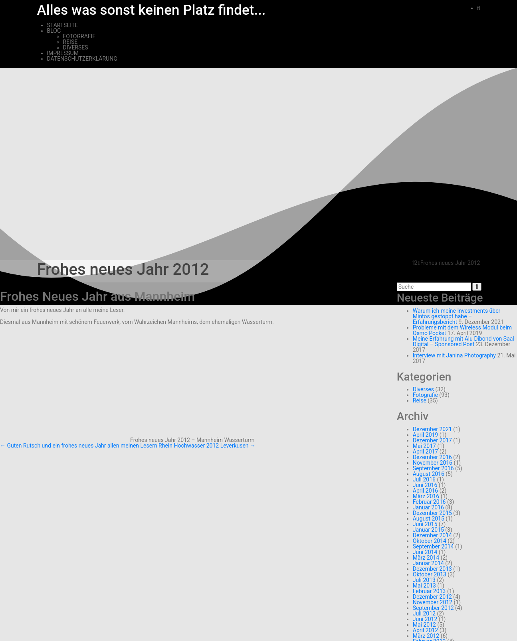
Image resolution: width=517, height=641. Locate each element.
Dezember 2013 (432, 569)
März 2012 (426, 636)
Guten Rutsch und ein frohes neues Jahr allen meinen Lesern (78, 445)
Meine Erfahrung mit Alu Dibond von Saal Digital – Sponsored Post (463, 341)
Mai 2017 (424, 446)
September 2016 (433, 468)
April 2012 (425, 630)
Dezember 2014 (432, 535)
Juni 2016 (425, 485)
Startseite (62, 25)
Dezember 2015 (432, 513)
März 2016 (426, 496)
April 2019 (425, 435)
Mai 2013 (424, 585)
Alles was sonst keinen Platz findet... (151, 10)
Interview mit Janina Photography (454, 355)
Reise (70, 42)
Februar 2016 (429, 502)
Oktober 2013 (429, 574)
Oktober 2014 (429, 541)
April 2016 (425, 490)
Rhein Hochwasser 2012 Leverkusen (207, 445)
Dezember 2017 (432, 440)
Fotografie (79, 36)
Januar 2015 (428, 530)
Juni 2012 (425, 619)
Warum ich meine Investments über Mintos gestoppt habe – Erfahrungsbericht (457, 316)
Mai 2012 (424, 624)
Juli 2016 (424, 479)
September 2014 (433, 546)
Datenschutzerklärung (82, 58)
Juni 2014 (425, 552)
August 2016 (428, 474)
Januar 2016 (428, 507)
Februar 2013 (429, 591)
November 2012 (432, 602)
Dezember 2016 (432, 457)
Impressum (63, 53)
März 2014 (426, 557)
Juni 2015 (425, 524)
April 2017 (425, 451)
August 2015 (428, 518)
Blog (54, 31)
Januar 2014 (428, 563)
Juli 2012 (424, 613)
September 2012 (433, 608)
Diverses (75, 47)
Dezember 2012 (432, 597)
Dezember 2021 (432, 429)
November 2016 (432, 463)
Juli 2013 (424, 580)
